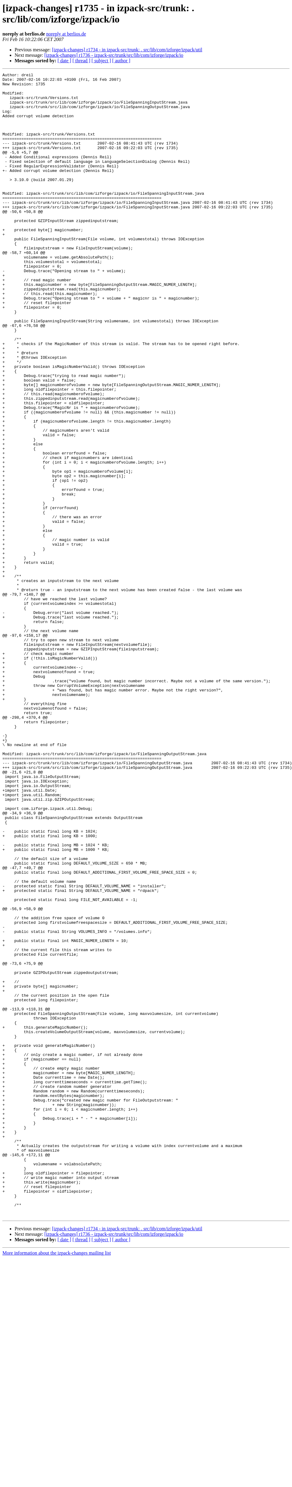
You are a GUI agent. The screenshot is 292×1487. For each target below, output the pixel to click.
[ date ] (64, 60)
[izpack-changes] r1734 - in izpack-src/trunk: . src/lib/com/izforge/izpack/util (127, 49)
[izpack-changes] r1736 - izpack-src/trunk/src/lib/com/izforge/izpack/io (113, 55)
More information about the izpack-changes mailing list (56, 1481)
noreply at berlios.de (66, 33)
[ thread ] (81, 60)
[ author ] (121, 60)
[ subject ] (101, 60)
